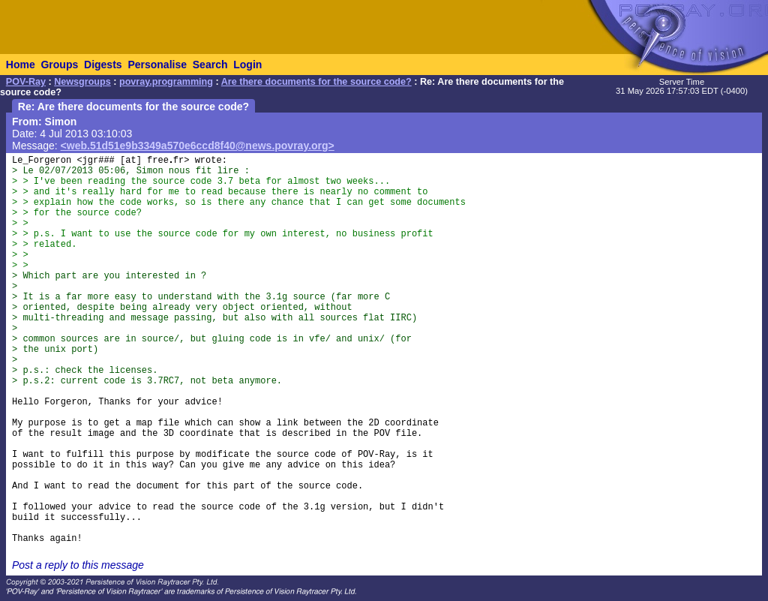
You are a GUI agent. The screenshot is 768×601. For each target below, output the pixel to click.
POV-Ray (26, 82)
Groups (59, 65)
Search (210, 65)
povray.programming (166, 82)
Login (247, 65)
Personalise (157, 65)
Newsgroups (82, 82)
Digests (103, 65)
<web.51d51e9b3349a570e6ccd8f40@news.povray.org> (197, 146)
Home (20, 65)
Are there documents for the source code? (316, 82)
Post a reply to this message (78, 565)
